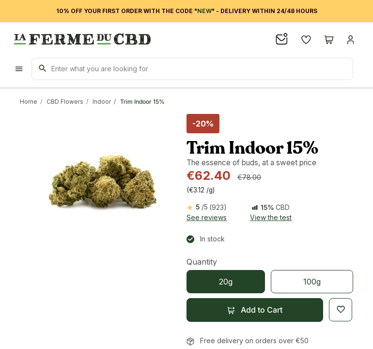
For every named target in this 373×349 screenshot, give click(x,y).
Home (28, 101)
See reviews (206, 217)
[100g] (312, 281)
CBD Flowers (65, 101)
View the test (271, 217)
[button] (254, 310)
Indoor (102, 101)
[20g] (225, 281)
